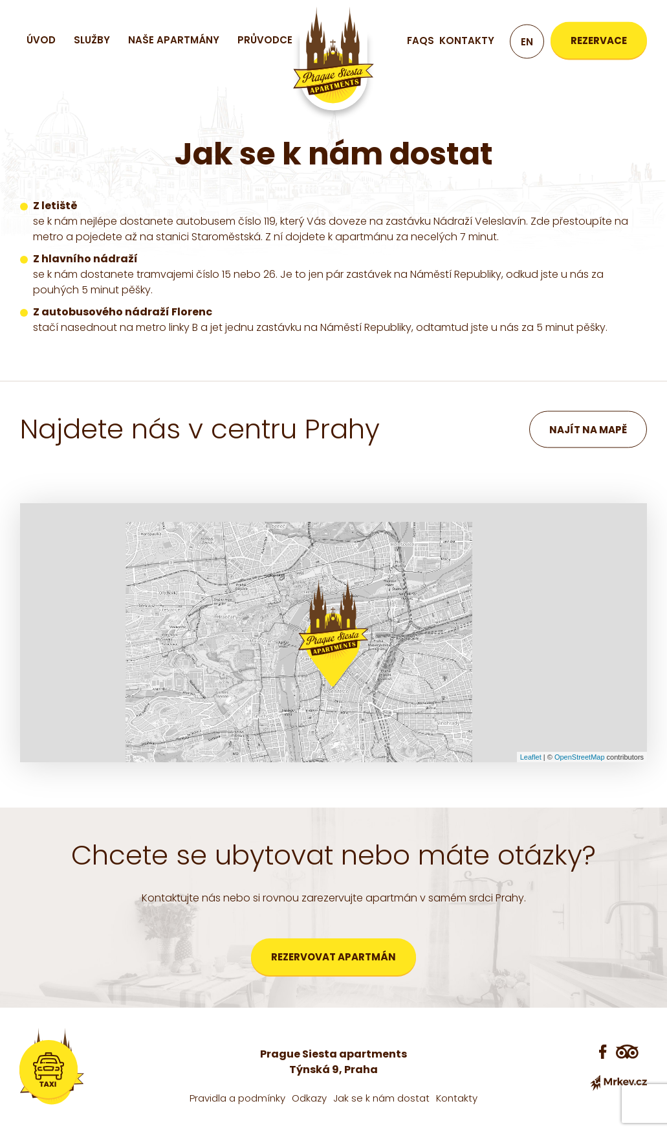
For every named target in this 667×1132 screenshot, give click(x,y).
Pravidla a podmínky (237, 1098)
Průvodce (264, 40)
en (527, 42)
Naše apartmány (173, 40)
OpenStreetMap (579, 757)
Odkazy (309, 1098)
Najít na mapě (588, 429)
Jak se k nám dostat (381, 1098)
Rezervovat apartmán (333, 957)
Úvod (41, 40)
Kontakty (466, 40)
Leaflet (530, 757)
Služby (92, 40)
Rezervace (599, 40)
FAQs (420, 40)
